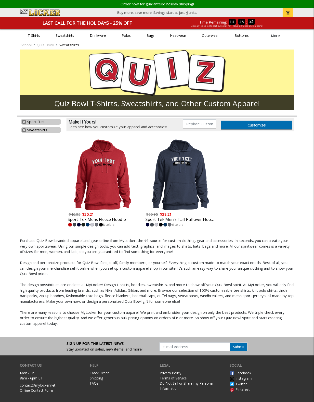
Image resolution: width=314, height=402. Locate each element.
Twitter (238, 384)
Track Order (99, 373)
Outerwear (210, 35)
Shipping (96, 378)
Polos (126, 35)
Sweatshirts (65, 35)
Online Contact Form (36, 390)
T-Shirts (34, 35)
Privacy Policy (170, 373)
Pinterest (240, 389)
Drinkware (98, 35)
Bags (150, 35)
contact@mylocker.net (37, 385)
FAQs (94, 383)
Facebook (240, 373)
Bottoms (242, 35)
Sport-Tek (33, 121)
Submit (239, 346)
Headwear (178, 35)
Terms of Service (173, 378)
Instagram (241, 378)
